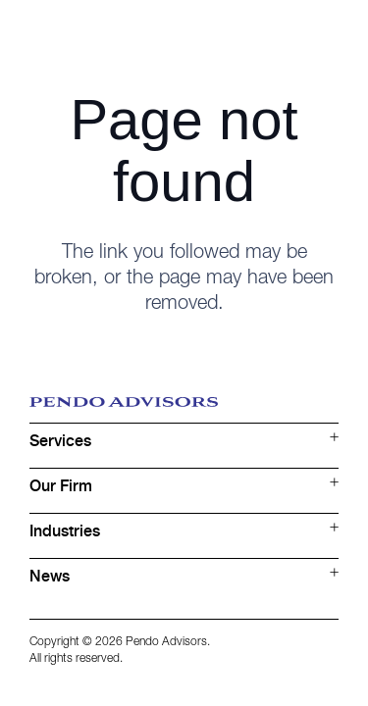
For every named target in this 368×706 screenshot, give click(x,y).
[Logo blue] (184, 410)
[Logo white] (123, 34)
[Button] (325, 35)
